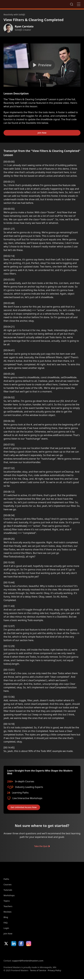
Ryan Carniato (24, 26)
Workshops (9, 895)
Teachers (8, 906)
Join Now (42, 132)
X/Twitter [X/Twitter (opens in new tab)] (6, 943)
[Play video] (42, 65)
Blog (6, 917)
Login (6, 928)
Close (78, 4)
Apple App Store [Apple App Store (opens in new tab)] (12, 953)
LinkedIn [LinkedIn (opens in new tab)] (13, 943)
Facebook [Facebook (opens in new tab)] (21, 943)
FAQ (6, 922)
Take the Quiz (40, 846)
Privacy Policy (54, 970)
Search (71, 4)
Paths (6, 879)
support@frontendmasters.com (27, 960)
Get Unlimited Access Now (24, 807)
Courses (8, 884)
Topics (7, 900)
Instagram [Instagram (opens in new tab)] (28, 943)
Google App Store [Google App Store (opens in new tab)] (34, 953)
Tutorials (8, 890)
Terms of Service (38, 970)
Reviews (8, 911)
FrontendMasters (19, 3)
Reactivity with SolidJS (14, 14)
